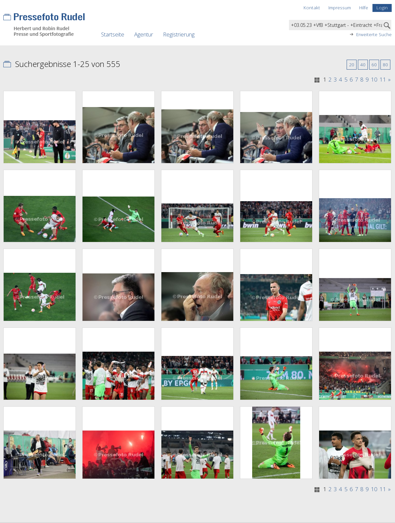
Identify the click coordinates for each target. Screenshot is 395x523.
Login (382, 7)
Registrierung (179, 34)
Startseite (112, 34)
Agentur (143, 34)
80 (385, 64)
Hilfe (363, 7)
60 (374, 64)
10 (374, 79)
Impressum (339, 7)
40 (363, 64)
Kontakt (312, 7)
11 (382, 79)
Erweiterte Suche (374, 34)
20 (351, 64)
